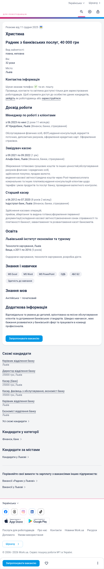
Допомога (8, 534)
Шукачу (95, 3)
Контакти (56, 530)
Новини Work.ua (74, 530)
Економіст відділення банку (19, 411)
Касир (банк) (10, 381)
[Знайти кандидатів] (81, 12)
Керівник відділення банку (18, 360)
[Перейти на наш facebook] (5, 512)
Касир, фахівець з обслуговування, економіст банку (33, 391)
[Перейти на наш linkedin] (32, 512)
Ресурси (92, 530)
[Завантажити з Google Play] (38, 521)
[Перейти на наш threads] (14, 512)
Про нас (42, 530)
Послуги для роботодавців (18, 530)
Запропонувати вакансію (21, 563)
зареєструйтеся (51, 98)
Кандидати (16, 457)
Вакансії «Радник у (20, 480)
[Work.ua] (14, 12)
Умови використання (30, 534)
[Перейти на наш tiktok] (41, 512)
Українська (11, 503)
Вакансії (14, 487)
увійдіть (10, 98)
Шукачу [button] (13, 544)
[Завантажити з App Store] (13, 521)
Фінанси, (12, 439)
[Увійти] (98, 12)
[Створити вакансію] (89, 12)
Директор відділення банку (18, 370)
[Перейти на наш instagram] (23, 512)
